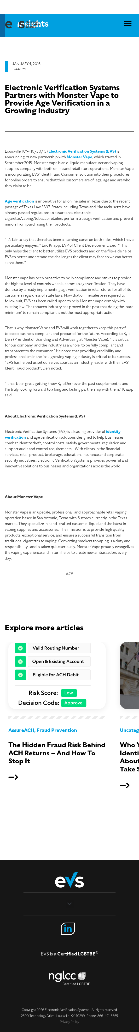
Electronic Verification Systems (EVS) (82, 151)
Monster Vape (79, 157)
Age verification (19, 201)
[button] (128, 23)
